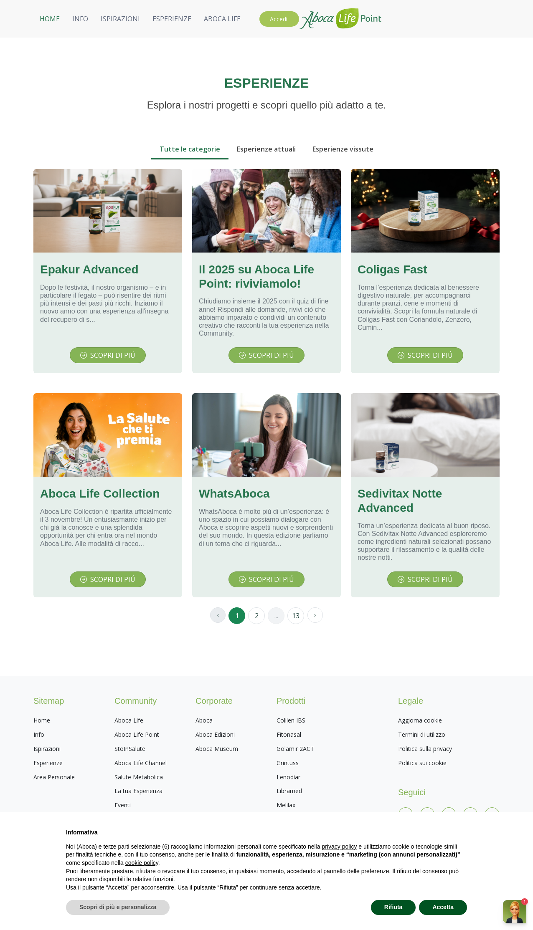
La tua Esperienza (138, 791)
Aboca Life (128, 720)
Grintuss (288, 763)
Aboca (204, 720)
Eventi (122, 805)
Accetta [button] (443, 907)
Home (41, 720)
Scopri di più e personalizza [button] (117, 907)
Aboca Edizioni (215, 734)
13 (295, 615)
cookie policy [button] (141, 862)
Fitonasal (289, 734)
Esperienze (48, 763)
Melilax (286, 805)
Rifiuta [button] (393, 907)
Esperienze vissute (342, 149)
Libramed (289, 791)
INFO (281, 18)
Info (38, 734)
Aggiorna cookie (420, 720)
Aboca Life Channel (140, 763)
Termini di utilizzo (421, 734)
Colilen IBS (291, 720)
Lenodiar (288, 777)
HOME (250, 18)
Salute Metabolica (138, 777)
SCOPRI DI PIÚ (107, 355)
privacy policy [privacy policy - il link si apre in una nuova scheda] (339, 846)
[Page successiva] (315, 615)
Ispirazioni (47, 749)
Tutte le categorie (190, 149)
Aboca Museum (216, 749)
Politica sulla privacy (425, 749)
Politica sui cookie (422, 763)
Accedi (479, 19)
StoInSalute (129, 749)
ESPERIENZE (372, 18)
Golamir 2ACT (295, 749)
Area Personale (54, 777)
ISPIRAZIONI (320, 18)
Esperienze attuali (266, 149)
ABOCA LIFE (422, 18)
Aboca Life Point (136, 734)
